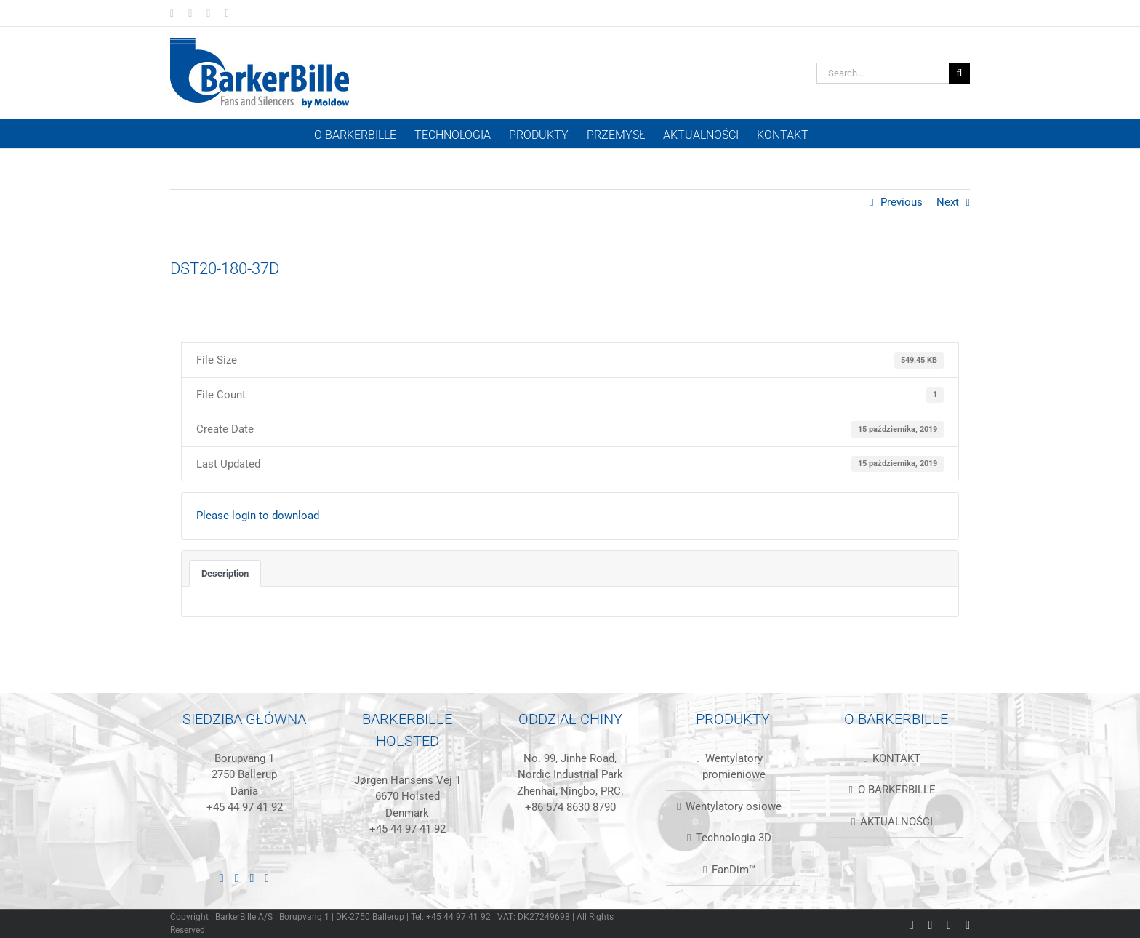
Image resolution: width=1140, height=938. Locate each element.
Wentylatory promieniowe (734, 767)
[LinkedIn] (222, 878)
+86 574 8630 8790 (570, 807)
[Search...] (882, 73)
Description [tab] (225, 573)
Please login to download (257, 515)
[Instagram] (252, 878)
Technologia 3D (733, 837)
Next (947, 202)
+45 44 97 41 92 (244, 807)
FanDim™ (733, 869)
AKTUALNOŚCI (896, 821)
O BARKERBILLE (897, 789)
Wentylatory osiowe (734, 806)
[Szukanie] (959, 73)
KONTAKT (896, 758)
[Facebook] (237, 878)
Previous (901, 202)
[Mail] (267, 878)
